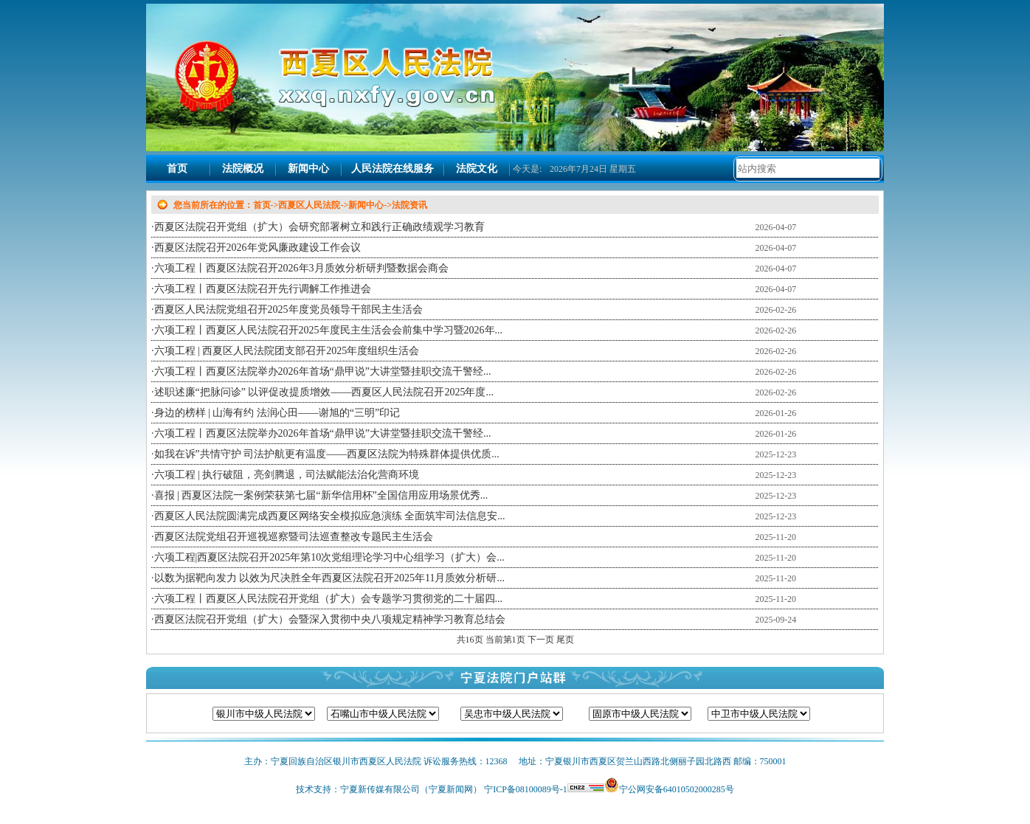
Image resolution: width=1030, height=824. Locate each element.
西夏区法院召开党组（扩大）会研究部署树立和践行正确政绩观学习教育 (319, 226)
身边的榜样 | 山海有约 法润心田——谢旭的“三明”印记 (277, 412)
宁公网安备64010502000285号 (676, 789)
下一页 (542, 639)
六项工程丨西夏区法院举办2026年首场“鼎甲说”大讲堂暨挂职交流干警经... (322, 371)
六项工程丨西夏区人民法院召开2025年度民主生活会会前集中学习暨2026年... (328, 330)
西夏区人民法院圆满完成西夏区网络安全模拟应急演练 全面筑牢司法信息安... (329, 516)
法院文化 (476, 168)
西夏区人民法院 (309, 205)
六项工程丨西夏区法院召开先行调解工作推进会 (262, 288)
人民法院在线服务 (392, 168)
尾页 (565, 639)
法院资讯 (409, 205)
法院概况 (242, 168)
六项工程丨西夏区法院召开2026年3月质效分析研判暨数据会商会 (301, 268)
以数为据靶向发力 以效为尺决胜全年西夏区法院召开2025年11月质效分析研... (329, 578)
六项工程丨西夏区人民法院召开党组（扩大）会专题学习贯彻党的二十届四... (328, 598)
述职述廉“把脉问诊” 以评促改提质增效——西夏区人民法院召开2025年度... (324, 392)
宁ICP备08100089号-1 (525, 789)
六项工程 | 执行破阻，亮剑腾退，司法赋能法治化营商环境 (287, 474)
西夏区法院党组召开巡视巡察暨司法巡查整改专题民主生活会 (293, 536)
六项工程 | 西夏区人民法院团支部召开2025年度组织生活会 (287, 350)
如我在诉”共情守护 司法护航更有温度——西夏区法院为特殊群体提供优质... (327, 454)
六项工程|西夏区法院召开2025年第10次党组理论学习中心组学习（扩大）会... (329, 557)
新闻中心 (308, 168)
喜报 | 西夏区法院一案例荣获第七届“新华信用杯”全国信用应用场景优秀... (321, 495)
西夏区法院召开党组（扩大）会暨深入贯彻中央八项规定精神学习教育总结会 (329, 619)
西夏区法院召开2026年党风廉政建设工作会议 (257, 247)
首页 (177, 168)
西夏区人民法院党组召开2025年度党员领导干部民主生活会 (288, 309)
